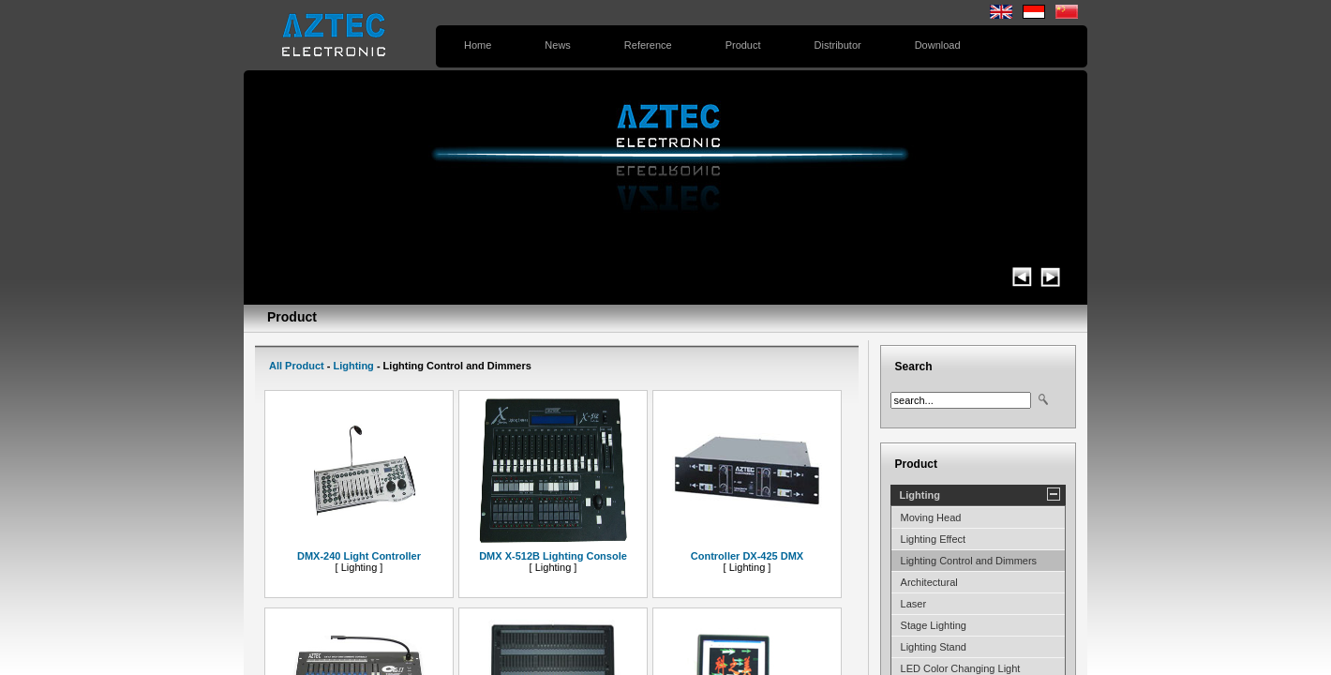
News (558, 45)
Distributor (838, 45)
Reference (648, 45)
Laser (914, 603)
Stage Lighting (933, 625)
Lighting (353, 365)
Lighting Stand (933, 646)
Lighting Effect (933, 539)
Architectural (929, 582)
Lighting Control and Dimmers (969, 560)
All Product (296, 365)
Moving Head (931, 517)
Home (477, 45)
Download (938, 45)
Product (743, 45)
